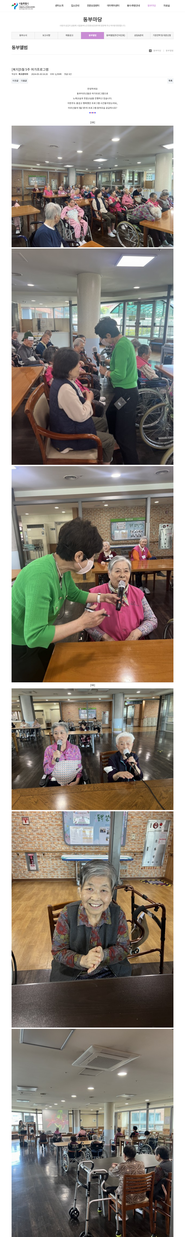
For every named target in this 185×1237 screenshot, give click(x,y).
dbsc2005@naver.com (28, 1228)
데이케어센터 (113, 6)
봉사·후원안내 (133, 6)
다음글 (24, 81)
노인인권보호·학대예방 (40, 1214)
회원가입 (160, 1214)
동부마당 (151, 6)
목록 (170, 81)
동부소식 (23, 35)
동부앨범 (92, 35)
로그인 (152, 1214)
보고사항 (46, 35)
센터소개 (59, 6)
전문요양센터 (93, 6)
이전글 (15, 81)
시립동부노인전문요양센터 (25, 1220)
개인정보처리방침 (19, 1214)
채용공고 (69, 35)
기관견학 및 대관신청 (162, 35)
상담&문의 (138, 35)
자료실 (166, 6)
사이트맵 (169, 1214)
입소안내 (75, 6)
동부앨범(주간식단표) (115, 35)
